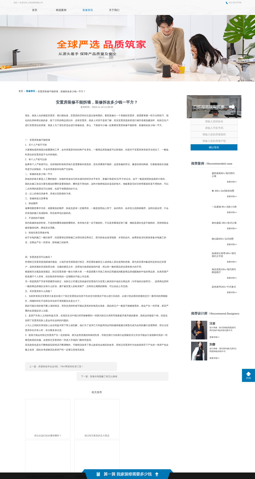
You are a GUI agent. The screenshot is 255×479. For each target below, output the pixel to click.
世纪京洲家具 (84, 443)
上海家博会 (71, 443)
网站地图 (173, 464)
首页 (21, 91)
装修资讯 (30, 91)
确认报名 (214, 147)
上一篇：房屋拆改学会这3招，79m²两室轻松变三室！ (56, 365)
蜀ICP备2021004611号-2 (152, 464)
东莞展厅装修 (57, 443)
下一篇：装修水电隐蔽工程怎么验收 (126, 365)
